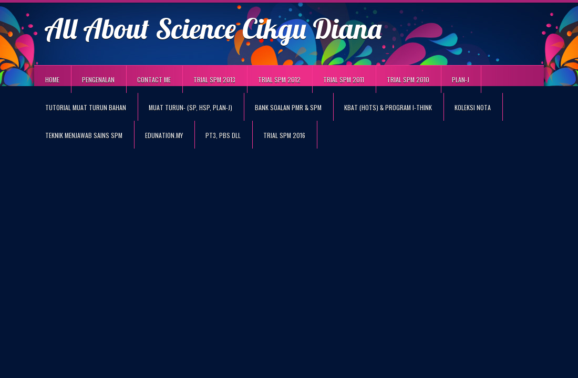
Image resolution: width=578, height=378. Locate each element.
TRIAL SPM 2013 (214, 79)
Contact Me (154, 79)
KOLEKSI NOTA (473, 107)
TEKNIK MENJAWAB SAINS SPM (83, 135)
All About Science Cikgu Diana (212, 28)
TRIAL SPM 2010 (408, 79)
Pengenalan (98, 79)
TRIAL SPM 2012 (279, 79)
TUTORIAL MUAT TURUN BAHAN (85, 107)
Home (52, 79)
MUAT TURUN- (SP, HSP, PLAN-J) (190, 107)
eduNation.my (164, 135)
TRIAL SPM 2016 (284, 135)
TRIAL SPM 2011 (343, 79)
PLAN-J (460, 79)
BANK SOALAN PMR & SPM (288, 107)
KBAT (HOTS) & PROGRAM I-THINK (388, 107)
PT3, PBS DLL (223, 135)
